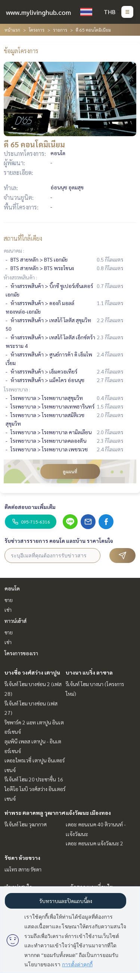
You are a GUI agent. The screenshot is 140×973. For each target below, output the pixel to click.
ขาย (8, 599)
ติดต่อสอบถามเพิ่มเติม (30, 506)
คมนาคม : (14, 250)
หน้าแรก (12, 30)
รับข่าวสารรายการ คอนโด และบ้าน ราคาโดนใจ (58, 540)
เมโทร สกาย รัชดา (22, 869)
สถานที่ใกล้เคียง (23, 238)
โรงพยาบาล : (17, 389)
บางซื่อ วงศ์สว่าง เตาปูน (32, 672)
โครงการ (36, 30)
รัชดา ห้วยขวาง (22, 857)
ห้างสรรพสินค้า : (20, 277)
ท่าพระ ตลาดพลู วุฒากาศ (34, 812)
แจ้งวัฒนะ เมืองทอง (88, 812)
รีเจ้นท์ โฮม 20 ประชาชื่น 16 (33, 779)
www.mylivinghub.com (38, 12)
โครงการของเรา (21, 653)
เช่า (8, 609)
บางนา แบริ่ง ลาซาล (89, 672)
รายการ (60, 30)
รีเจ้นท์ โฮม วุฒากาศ (25, 824)
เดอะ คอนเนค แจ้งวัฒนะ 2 (94, 843)
